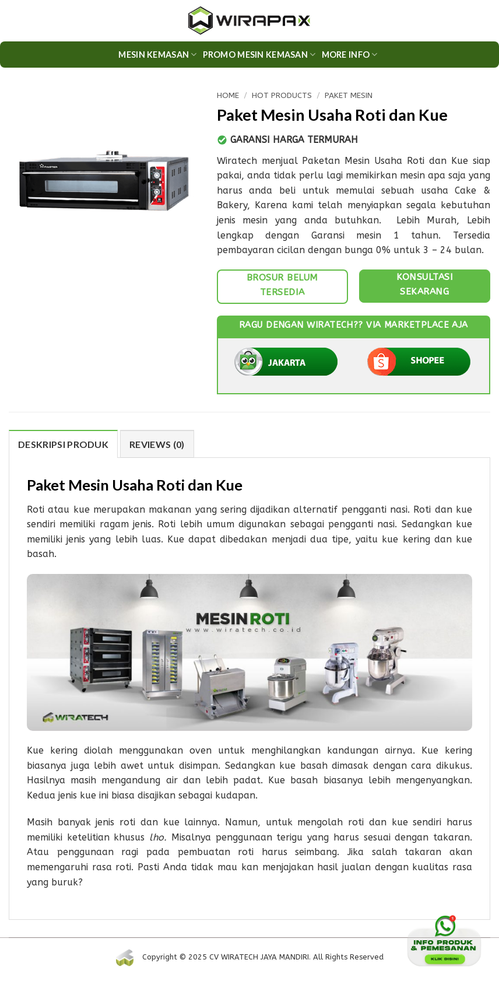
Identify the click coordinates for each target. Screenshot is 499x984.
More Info (350, 54)
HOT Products (282, 95)
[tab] (63, 444)
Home (228, 95)
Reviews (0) (157, 444)
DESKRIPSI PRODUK (63, 444)
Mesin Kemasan (157, 54)
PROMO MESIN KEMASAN (259, 54)
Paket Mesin (349, 95)
